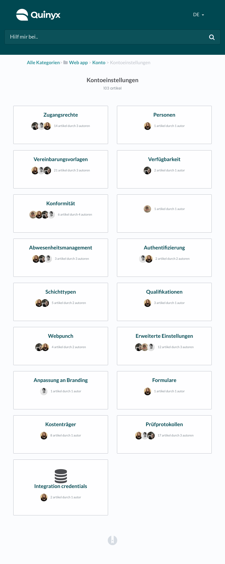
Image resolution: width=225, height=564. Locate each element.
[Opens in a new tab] (112, 540)
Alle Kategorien (43, 62)
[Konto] (98, 62)
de (196, 14)
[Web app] (75, 62)
